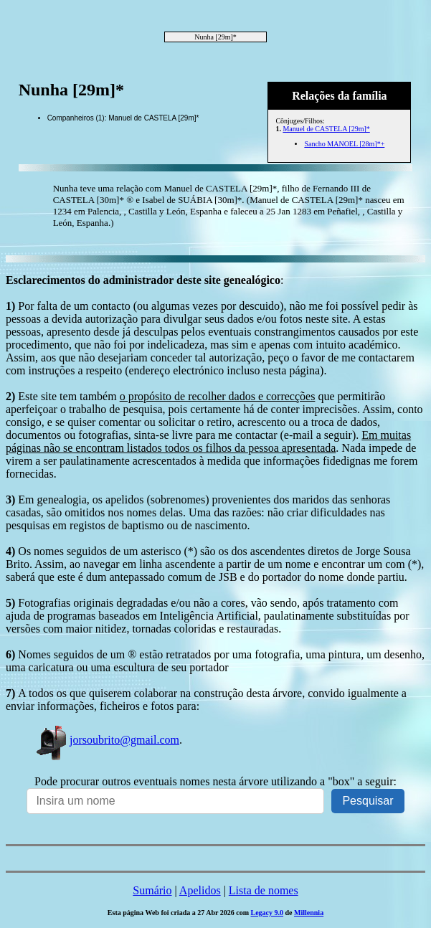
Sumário (152, 890)
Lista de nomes (263, 890)
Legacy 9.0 (266, 913)
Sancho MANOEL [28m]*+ (344, 144)
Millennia (308, 913)
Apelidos (200, 890)
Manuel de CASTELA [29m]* (326, 129)
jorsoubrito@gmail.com (106, 740)
